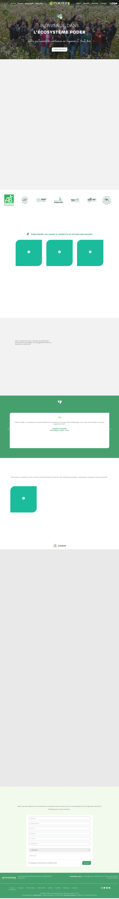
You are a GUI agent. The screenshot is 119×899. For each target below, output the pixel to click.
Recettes (95, 3)
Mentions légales (69, 894)
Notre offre (39, 3)
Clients (78, 3)
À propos (20, 3)
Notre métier (29, 3)
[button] (8, 430)
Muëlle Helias (37, 896)
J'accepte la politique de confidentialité (43, 863)
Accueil (13, 3)
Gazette (86, 3)
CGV (77, 894)
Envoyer (86, 863)
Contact (103, 3)
